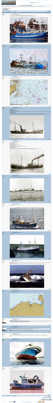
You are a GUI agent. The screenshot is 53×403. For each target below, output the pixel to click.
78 (7, 395)
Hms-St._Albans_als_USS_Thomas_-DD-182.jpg (14, 201)
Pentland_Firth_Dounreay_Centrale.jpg (13, 316)
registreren (39, 2)
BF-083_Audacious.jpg (12, 393)
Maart (3, 318)
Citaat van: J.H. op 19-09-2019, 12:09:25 (13, 320)
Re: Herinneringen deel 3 (15, 45)
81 (9, 395)
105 (13, 395)
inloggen (36, 2)
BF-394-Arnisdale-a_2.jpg (12, 229)
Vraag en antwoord (6, 9)
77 (6, 395)
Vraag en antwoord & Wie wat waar (7, 8)
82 (10, 395)
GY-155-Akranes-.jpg (12, 138)
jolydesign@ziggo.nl (43, 6)
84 (11, 395)
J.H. (2, 13)
